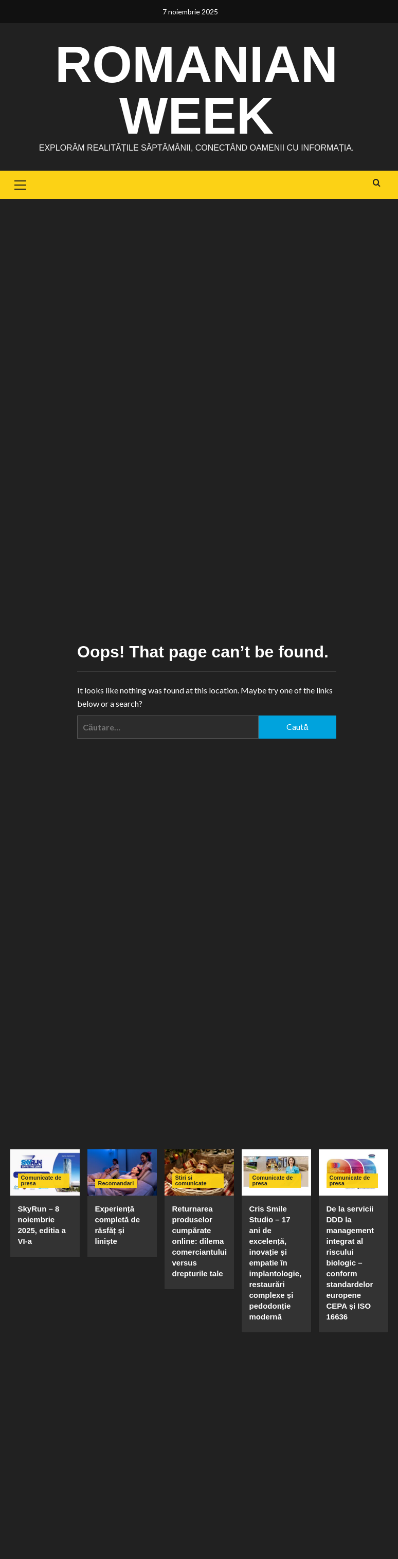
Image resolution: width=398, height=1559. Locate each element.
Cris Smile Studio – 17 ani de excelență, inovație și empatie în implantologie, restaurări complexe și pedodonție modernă (275, 1262)
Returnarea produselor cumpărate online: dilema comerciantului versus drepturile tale (199, 1241)
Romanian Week (196, 89)
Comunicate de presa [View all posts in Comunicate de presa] (41, 1180)
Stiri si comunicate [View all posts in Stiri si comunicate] (191, 1180)
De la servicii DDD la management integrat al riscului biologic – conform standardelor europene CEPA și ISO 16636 (350, 1262)
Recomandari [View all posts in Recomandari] (116, 1183)
